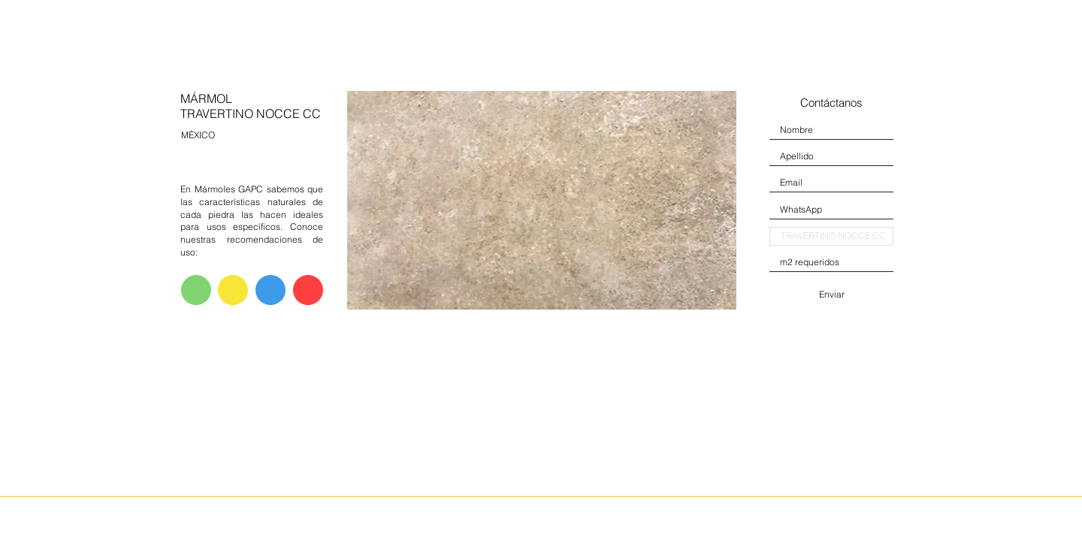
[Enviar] (831, 295)
